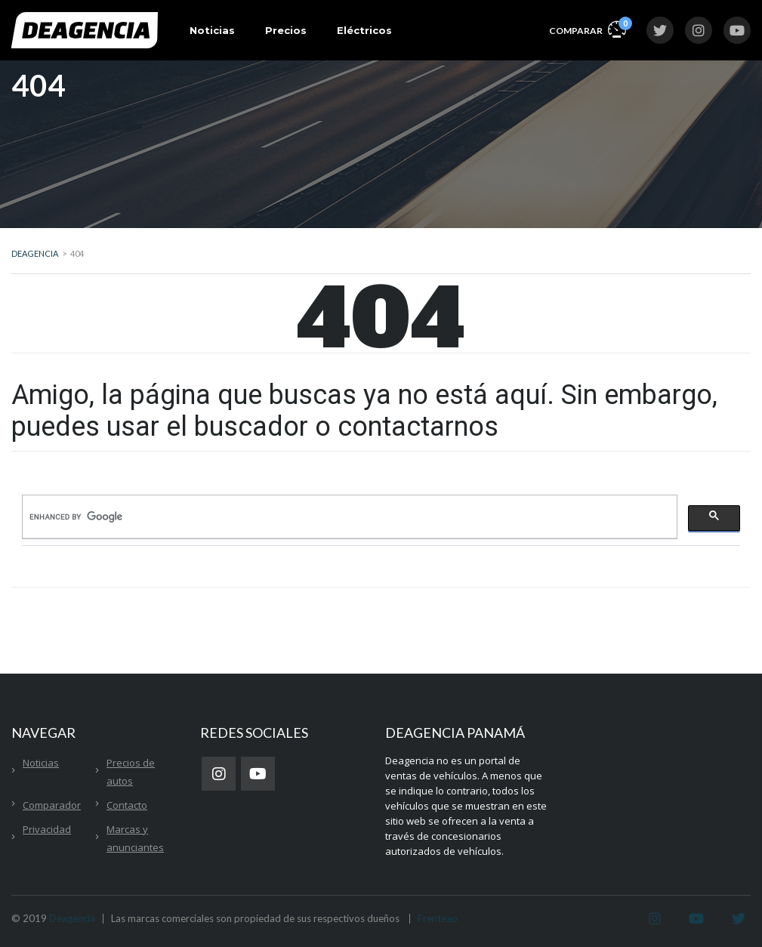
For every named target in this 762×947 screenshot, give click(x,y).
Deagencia (72, 918)
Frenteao (438, 918)
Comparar (587, 28)
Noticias (212, 30)
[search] (348, 517)
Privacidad (47, 829)
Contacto (126, 805)
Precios (286, 30)
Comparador (52, 805)
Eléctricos (364, 30)
